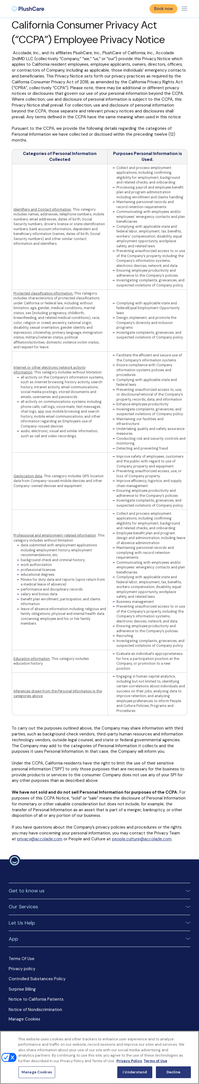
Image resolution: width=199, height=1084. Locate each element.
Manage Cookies (24, 1019)
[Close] (190, 1040)
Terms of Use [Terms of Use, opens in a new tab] (155, 1061)
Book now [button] (163, 8)
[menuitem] (28, 8)
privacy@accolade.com (39, 839)
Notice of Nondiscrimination (35, 1009)
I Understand (135, 1072)
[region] (99, 1057)
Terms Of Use (21, 958)
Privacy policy (22, 969)
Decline (173, 1072)
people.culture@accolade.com (142, 839)
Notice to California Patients (36, 999)
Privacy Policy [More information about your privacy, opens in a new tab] (129, 1061)
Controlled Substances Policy (37, 979)
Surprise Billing (22, 989)
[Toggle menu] (184, 9)
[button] (99, 891)
